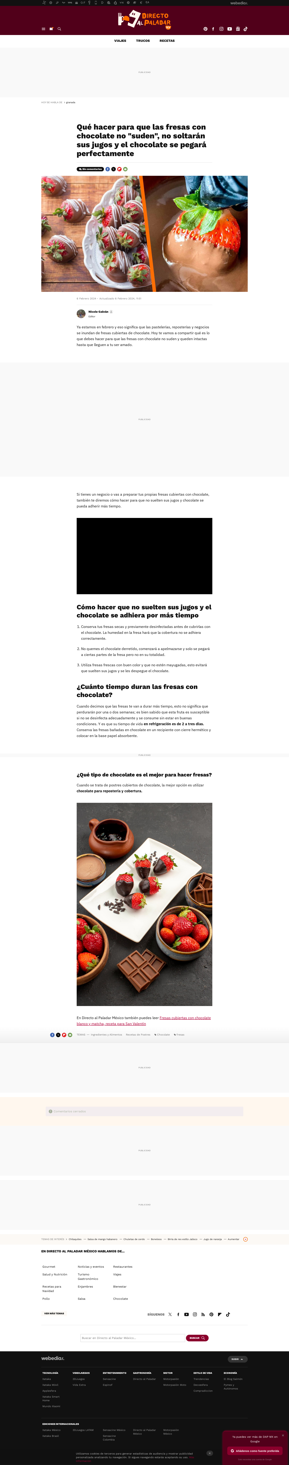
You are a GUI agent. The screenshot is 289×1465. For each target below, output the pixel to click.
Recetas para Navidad (51, 1289)
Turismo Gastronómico (88, 1277)
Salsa (81, 1298)
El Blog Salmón (233, 1378)
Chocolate (163, 1034)
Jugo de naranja (212, 1239)
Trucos (143, 41)
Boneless (156, 1239)
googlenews (238, 29)
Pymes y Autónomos (231, 1386)
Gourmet (48, 1266)
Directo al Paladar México (144, 1432)
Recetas (167, 41)
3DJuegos (79, 1378)
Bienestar (120, 1286)
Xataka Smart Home (51, 1398)
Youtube (230, 29)
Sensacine (109, 1378)
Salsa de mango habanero (103, 1239)
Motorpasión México (171, 1432)
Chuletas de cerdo (134, 1239)
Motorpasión (171, 1378)
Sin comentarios (92, 169)
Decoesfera (201, 1384)
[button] (100, 312)
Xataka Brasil (50, 1435)
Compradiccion (203, 1390)
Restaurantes (122, 1266)
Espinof (107, 1384)
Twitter (113, 169)
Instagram (221, 29)
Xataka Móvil (50, 1384)
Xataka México (51, 1430)
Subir (235, 1359)
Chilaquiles (75, 1239)
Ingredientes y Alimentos (106, 1034)
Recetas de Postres (138, 1034)
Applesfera (49, 1390)
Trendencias (201, 1378)
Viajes (120, 41)
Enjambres (85, 1286)
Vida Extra (79, 1384)
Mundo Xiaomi (51, 1406)
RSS (203, 1314)
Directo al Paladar (144, 1378)
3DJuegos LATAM (83, 1430)
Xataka (46, 1378)
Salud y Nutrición (54, 1274)
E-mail (125, 169)
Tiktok (245, 29)
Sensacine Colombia (109, 1437)
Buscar (59, 29)
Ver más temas (54, 1313)
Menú (43, 29)
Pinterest (205, 29)
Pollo (46, 1298)
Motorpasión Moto (174, 1384)
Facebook (213, 29)
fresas (180, 1034)
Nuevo (51, 29)
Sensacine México (114, 1430)
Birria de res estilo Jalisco (183, 1239)
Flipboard (119, 169)
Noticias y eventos (91, 1266)
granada (70, 102)
